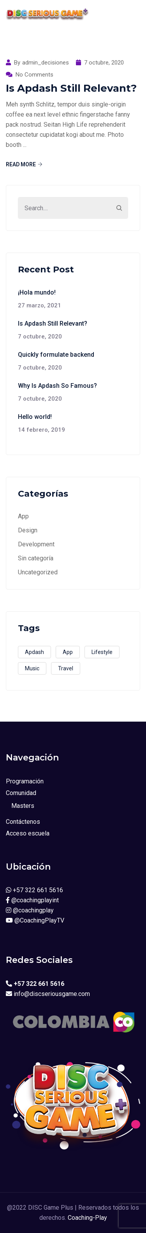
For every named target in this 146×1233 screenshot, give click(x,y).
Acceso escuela (27, 833)
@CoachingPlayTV (35, 920)
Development (36, 544)
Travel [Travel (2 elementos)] (65, 668)
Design (27, 530)
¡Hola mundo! (37, 292)
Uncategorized (38, 572)
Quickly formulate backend (56, 354)
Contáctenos (23, 821)
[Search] (119, 207)
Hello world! (35, 416)
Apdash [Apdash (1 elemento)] (34, 652)
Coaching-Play (87, 1217)
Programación (25, 781)
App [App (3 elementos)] (68, 652)
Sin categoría (35, 558)
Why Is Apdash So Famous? (57, 385)
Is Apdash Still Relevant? (71, 88)
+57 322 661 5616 (34, 890)
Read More (24, 164)
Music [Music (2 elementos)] (32, 668)
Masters (22, 805)
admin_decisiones (45, 63)
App (23, 516)
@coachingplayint (32, 900)
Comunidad (21, 793)
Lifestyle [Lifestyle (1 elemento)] (102, 652)
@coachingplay (30, 910)
